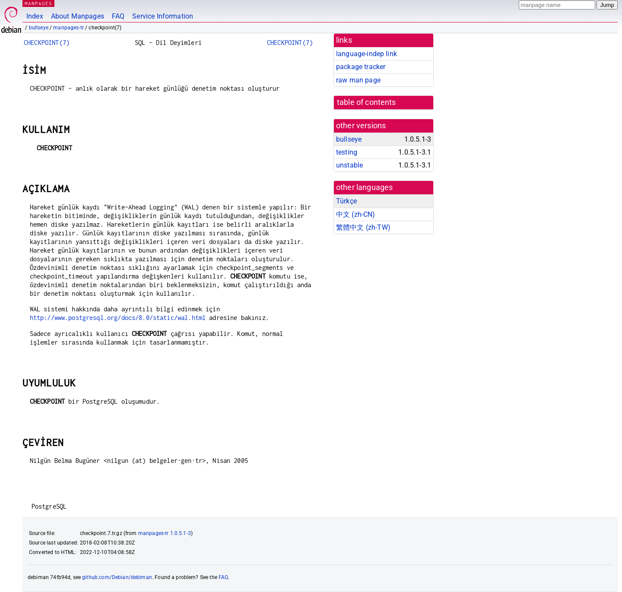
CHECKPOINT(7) (47, 42)
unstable (349, 165)
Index (34, 16)
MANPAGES (38, 3)
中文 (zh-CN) (355, 214)
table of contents (366, 102)
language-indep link (366, 54)
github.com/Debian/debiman (117, 577)
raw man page (358, 80)
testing (346, 152)
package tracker (360, 67)
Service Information (162, 16)
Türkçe (346, 201)
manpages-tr (68, 28)
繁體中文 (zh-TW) (363, 227)
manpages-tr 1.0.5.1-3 (164, 533)
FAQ (118, 16)
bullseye (38, 28)
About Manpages (77, 16)
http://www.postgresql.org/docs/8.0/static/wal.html (118, 317)
